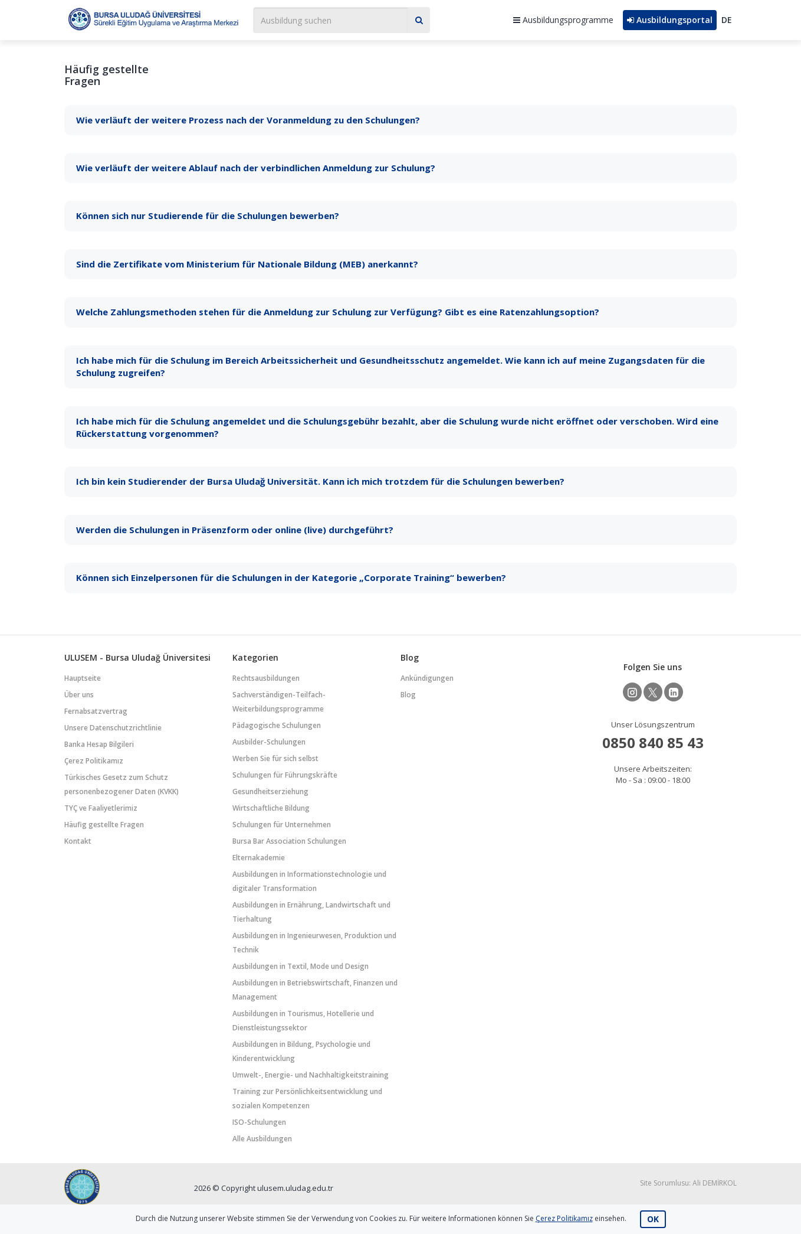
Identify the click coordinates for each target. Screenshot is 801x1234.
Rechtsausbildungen (266, 678)
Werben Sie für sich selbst (275, 758)
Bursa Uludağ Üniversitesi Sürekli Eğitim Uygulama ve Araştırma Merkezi (152, 18)
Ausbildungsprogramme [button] (563, 19)
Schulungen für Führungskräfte (284, 775)
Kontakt (77, 841)
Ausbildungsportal (670, 19)
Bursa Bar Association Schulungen (289, 841)
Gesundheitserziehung (270, 791)
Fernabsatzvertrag (95, 711)
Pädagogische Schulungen (276, 725)
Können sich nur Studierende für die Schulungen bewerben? (207, 215)
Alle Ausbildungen (262, 1139)
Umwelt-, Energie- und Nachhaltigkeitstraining (310, 1075)
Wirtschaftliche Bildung (271, 808)
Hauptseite (82, 678)
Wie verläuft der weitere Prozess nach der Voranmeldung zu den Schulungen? (248, 120)
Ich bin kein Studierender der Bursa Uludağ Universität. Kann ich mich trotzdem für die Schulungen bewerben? (320, 481)
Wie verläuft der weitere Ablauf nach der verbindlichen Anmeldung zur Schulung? (255, 168)
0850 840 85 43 (653, 742)
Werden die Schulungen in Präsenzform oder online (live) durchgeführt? (234, 530)
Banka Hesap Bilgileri (99, 744)
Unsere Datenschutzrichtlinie (113, 728)
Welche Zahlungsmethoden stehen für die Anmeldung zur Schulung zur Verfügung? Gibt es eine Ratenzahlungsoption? (337, 312)
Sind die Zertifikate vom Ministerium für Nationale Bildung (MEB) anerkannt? (247, 264)
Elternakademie (258, 858)
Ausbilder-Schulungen (269, 742)
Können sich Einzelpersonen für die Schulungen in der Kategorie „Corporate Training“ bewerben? (291, 577)
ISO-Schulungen (259, 1122)
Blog (408, 695)
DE (726, 19)
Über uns (79, 695)
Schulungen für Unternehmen (281, 825)
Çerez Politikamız (93, 761)
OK (653, 1219)
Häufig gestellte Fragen (104, 825)
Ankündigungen (427, 678)
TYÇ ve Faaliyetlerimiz (100, 808)
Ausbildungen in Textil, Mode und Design (300, 966)
